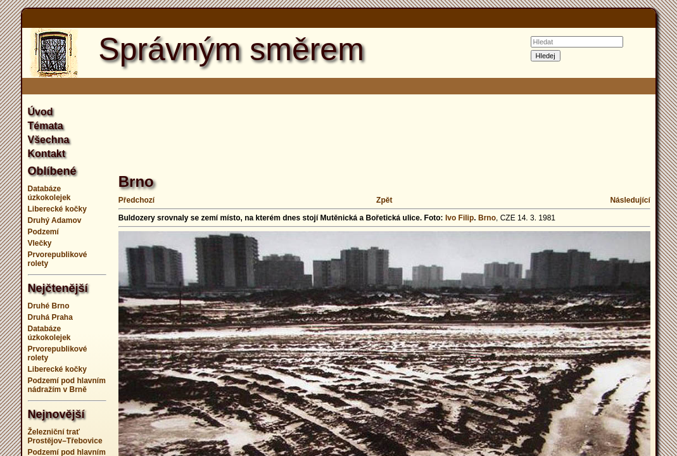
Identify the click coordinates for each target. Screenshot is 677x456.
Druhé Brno (49, 305)
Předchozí (136, 200)
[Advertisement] (348, 126)
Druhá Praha (50, 317)
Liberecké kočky (57, 209)
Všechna (49, 139)
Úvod (40, 111)
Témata (45, 125)
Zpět (384, 200)
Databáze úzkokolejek (49, 193)
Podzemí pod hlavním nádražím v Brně (67, 385)
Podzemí (43, 231)
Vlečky (40, 243)
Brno (487, 217)
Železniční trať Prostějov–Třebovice (65, 436)
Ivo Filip (459, 217)
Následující (630, 200)
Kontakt (47, 153)
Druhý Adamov (55, 220)
